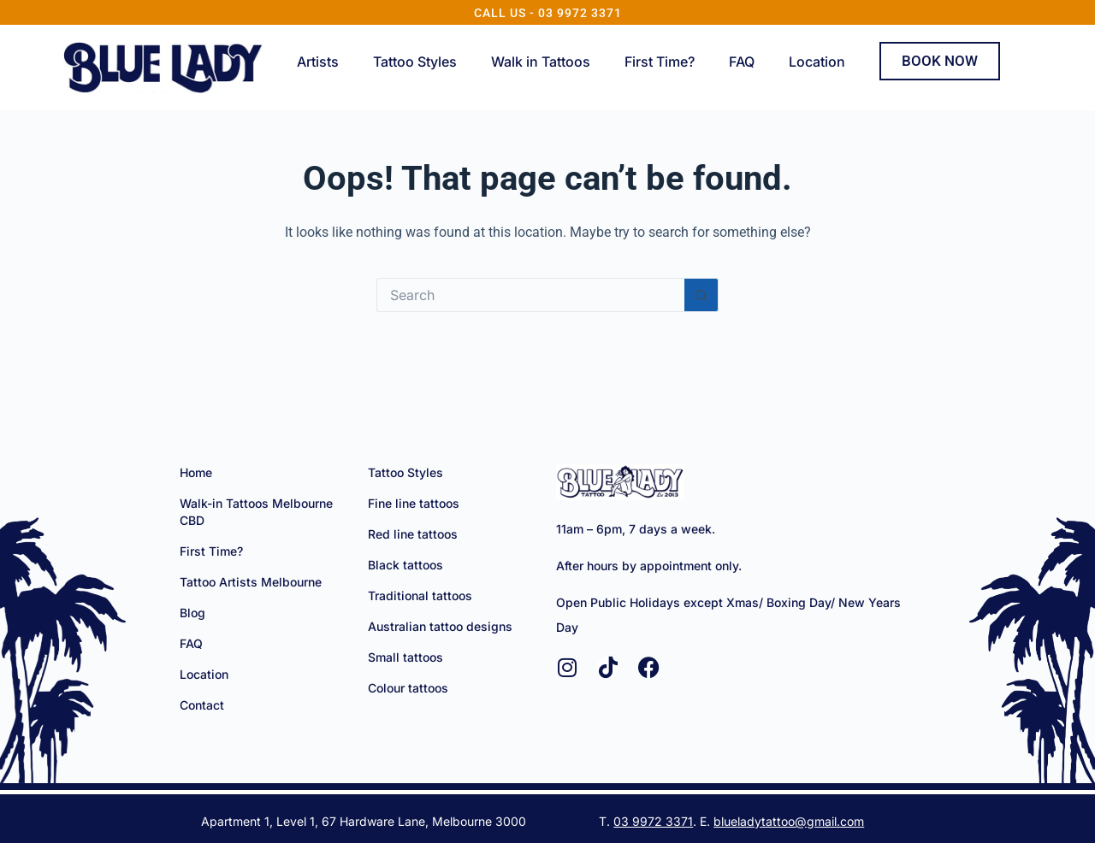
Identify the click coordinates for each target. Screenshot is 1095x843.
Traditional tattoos (420, 595)
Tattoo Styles (415, 61)
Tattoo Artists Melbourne (251, 582)
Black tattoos (405, 564)
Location (817, 61)
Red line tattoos (413, 534)
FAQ (742, 61)
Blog (192, 612)
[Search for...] (530, 295)
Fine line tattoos (413, 503)
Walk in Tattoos (540, 61)
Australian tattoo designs (440, 626)
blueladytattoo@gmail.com (788, 821)
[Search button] (701, 295)
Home (196, 472)
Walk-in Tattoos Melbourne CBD (256, 512)
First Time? (659, 61)
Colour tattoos (408, 688)
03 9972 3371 (653, 821)
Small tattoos (405, 657)
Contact (202, 705)
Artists (318, 61)
